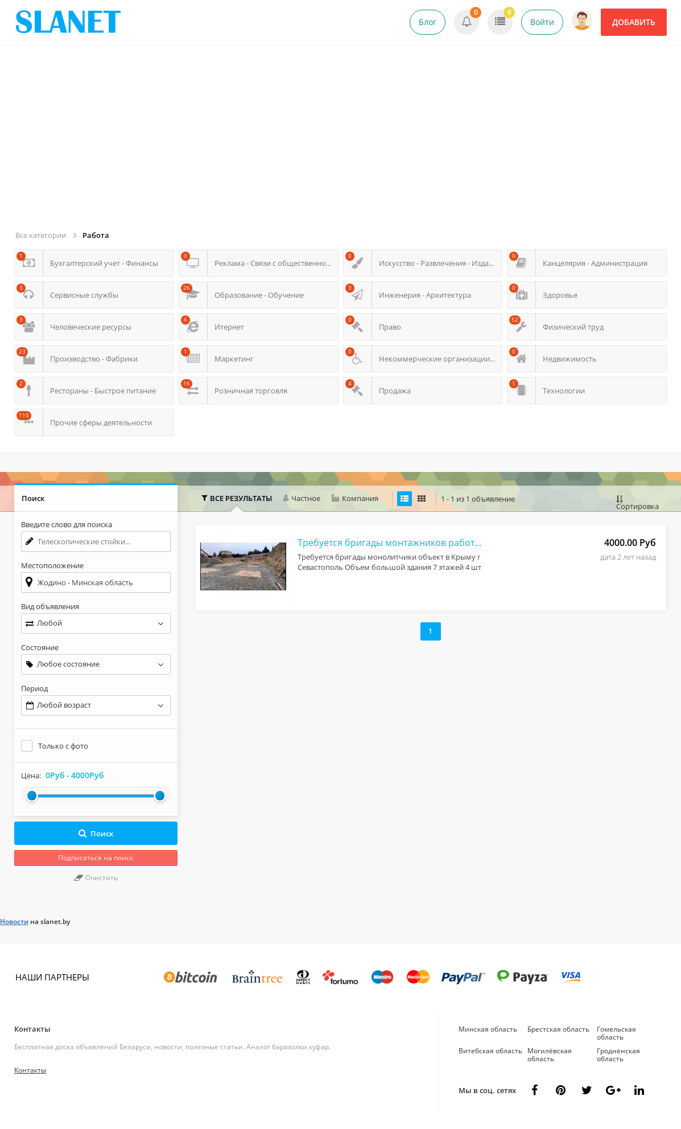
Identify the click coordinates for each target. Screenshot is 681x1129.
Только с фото (63, 746)
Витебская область (490, 1051)
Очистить (96, 877)
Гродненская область (618, 1055)
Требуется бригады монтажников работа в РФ (391, 542)
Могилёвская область (549, 1055)
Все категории (40, 235)
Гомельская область (616, 1033)
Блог (427, 22)
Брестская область (558, 1029)
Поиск (96, 833)
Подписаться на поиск (95, 858)
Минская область (488, 1029)
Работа (95, 235)
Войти (542, 22)
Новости (14, 921)
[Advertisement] (342, 142)
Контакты (32, 1028)
